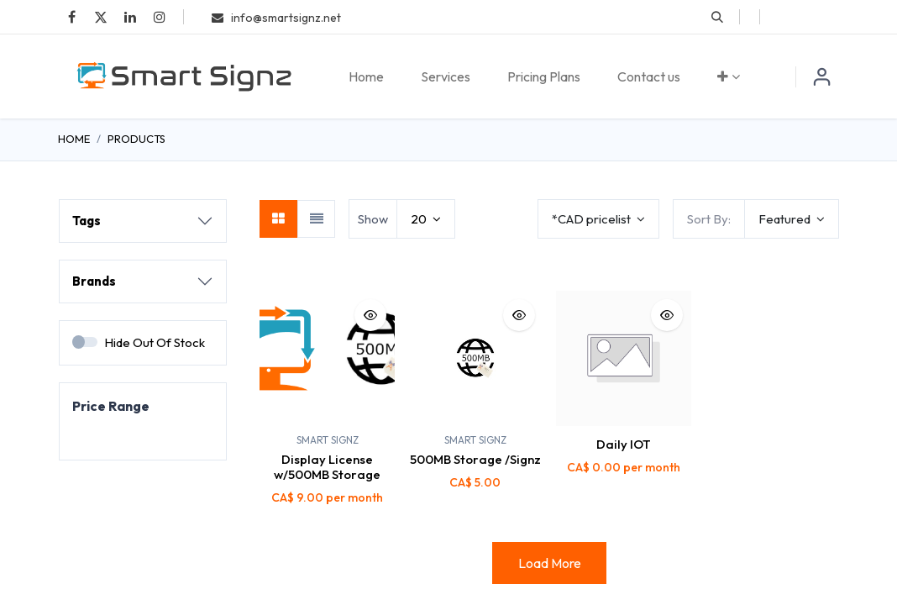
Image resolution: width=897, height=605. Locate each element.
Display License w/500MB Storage (327, 466)
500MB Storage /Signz (475, 459)
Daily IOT (623, 444)
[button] (717, 16)
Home (74, 138)
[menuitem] (366, 76)
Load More (549, 563)
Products (136, 138)
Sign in (822, 76)
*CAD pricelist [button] (592, 219)
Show (373, 219)
